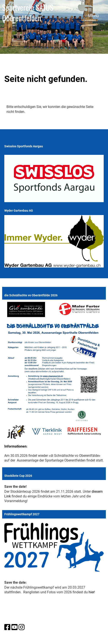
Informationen (15, 446)
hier (91, 592)
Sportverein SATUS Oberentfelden (27, 12)
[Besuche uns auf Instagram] (22, 627)
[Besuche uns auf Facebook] (7, 627)
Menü (93, 13)
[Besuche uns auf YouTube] (14, 627)
